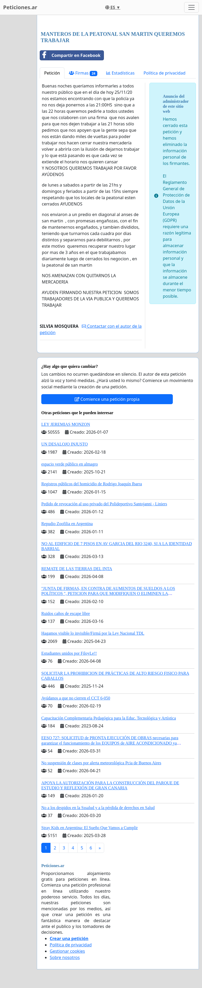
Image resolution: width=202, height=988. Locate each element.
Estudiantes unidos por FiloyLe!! (69, 653)
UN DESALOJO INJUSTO (64, 444)
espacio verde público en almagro (69, 464)
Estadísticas (120, 73)
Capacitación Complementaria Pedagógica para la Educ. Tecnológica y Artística (108, 718)
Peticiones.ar (20, 7)
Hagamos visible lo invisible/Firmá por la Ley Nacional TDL (92, 633)
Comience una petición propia (107, 399)
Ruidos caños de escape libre (65, 613)
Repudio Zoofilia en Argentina (67, 523)
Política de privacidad (165, 73)
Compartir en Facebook (70, 55)
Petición (52, 73)
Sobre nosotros (65, 957)
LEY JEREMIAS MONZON (65, 424)
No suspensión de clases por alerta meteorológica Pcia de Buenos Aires (101, 763)
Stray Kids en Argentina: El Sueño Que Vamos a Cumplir (89, 827)
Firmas (83, 73)
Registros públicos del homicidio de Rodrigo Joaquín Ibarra (91, 484)
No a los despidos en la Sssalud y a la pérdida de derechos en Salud (98, 807)
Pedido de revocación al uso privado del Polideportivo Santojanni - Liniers (104, 504)
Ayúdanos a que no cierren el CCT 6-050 (75, 698)
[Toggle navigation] (191, 7)
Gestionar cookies (67, 951)
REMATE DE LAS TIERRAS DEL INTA (76, 568)
